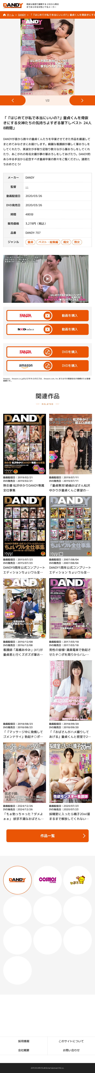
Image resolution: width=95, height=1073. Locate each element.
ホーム (10, 15)
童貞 (30, 242)
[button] (13, 100)
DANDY (22, 15)
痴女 (66, 242)
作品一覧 (62, 835)
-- (26, 187)
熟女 (77, 242)
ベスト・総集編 (48, 242)
